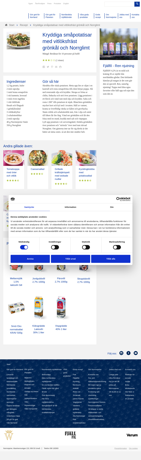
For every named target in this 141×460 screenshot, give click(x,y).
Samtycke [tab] (29, 207)
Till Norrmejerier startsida (14, 12)
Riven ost (76, 392)
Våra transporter (31, 409)
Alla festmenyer (79, 416)
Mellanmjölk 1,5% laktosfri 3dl (16, 281)
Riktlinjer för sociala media (130, 378)
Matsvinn (28, 378)
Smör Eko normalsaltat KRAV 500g (16, 329)
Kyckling (76, 381)
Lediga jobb (113, 375)
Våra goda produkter (67, 372)
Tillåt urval (70, 259)
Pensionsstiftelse (95, 406)
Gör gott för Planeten (29, 371)
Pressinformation (120, 448)
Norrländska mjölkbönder (52, 369)
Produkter (57, 4)
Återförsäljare (40, 4)
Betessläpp (46, 375)
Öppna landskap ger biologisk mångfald (13, 409)
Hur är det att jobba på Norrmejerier (114, 384)
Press (49, 4)
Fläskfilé (76, 378)
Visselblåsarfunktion (96, 419)
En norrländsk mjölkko (50, 385)
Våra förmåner (114, 378)
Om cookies (133, 448)
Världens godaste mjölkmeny (77, 409)
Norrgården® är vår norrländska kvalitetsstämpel (49, 409)
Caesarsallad (37, 169)
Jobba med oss (115, 369)
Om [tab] (111, 207)
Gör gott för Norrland (15, 369)
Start (8, 364)
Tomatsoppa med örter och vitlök (13, 172)
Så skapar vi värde (95, 409)
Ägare (30, 4)
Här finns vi (129, 392)
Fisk (74, 375)
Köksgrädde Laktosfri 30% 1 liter (38, 329)
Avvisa (30, 259)
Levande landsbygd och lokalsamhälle (12, 378)
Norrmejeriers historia (96, 402)
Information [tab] (70, 207)
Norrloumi (77, 385)
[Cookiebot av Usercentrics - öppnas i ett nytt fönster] (118, 199)
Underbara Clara (13, 416)
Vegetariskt (77, 402)
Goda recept (78, 369)
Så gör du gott (12, 419)
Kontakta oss (93, 375)
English (66, 4)
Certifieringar (93, 399)
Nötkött (75, 388)
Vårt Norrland (12, 423)
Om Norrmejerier (95, 369)
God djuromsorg (48, 395)
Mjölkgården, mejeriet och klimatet (30, 384)
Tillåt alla (110, 259)
